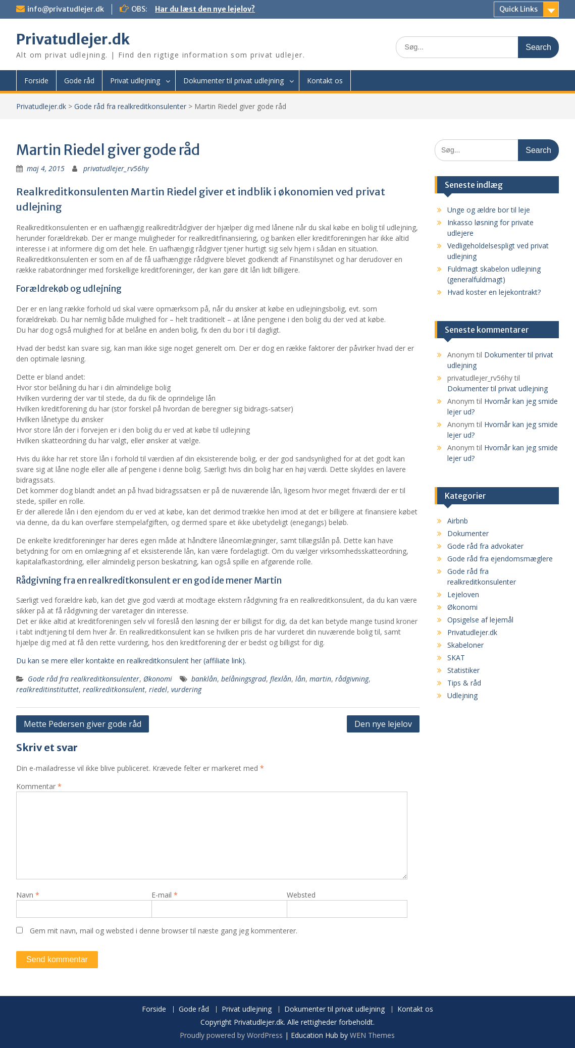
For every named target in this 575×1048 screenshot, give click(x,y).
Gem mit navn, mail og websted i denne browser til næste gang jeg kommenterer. (163, 930)
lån (300, 679)
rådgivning (352, 679)
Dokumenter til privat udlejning (233, 80)
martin (320, 679)
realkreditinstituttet (47, 689)
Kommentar (39, 786)
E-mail (164, 895)
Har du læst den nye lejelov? (205, 9)
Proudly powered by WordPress (231, 1035)
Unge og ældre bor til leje (488, 210)
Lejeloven (463, 594)
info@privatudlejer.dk (65, 9)
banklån (204, 679)
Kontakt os (325, 80)
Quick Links (518, 9)
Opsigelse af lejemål (480, 619)
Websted (301, 895)
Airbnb (457, 521)
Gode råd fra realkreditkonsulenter (130, 106)
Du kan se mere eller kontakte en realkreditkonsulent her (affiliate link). (131, 660)
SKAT (456, 657)
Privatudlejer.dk (73, 39)
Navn (27, 895)
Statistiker (463, 670)
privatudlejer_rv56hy (115, 168)
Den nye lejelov (383, 723)
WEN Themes (372, 1035)
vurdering (186, 689)
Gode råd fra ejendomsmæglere (500, 558)
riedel (158, 689)
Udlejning (462, 695)
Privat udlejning (135, 80)
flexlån (280, 679)
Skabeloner (465, 645)
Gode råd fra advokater (485, 546)
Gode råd (79, 80)
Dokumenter (468, 533)
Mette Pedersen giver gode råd (82, 723)
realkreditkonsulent (114, 689)
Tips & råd (464, 683)
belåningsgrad (243, 679)
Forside (36, 80)
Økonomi (157, 679)
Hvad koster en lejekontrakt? (494, 292)
